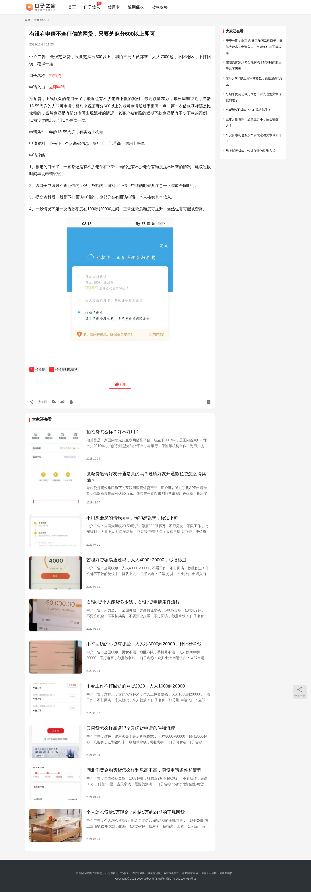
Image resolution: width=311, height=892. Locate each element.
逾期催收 (136, 7)
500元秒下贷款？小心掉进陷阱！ (248, 110)
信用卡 (114, 7)
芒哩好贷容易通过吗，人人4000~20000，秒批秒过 (136, 559)
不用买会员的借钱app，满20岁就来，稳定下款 (132, 517)
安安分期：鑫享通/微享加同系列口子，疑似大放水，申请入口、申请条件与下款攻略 (254, 47)
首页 (72, 7)
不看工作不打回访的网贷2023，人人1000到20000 (135, 686)
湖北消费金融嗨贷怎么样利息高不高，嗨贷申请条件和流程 (144, 770)
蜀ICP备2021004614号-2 (181, 878)
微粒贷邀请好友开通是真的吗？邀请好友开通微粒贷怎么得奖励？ (146, 477)
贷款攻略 (160, 7)
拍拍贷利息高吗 (66, 369)
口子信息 (92, 7)
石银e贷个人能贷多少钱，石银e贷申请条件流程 (133, 601)
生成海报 (38, 402)
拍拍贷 (55, 75)
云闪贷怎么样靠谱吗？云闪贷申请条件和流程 (130, 728)
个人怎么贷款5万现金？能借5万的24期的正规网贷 (135, 812)
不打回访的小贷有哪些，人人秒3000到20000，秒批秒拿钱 (144, 643)
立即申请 (57, 87)
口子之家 (149, 878)
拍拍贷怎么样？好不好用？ (113, 431)
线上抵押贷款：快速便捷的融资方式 (250, 151)
